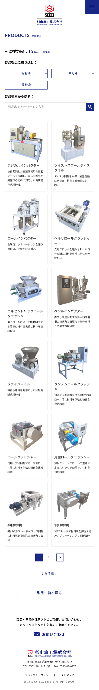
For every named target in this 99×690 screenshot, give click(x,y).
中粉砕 (73, 73)
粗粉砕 (26, 73)
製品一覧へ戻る (49, 592)
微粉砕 (26, 85)
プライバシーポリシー (38, 675)
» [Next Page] (60, 557)
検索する (90, 107)
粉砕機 (46, 52)
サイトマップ (66, 675)
